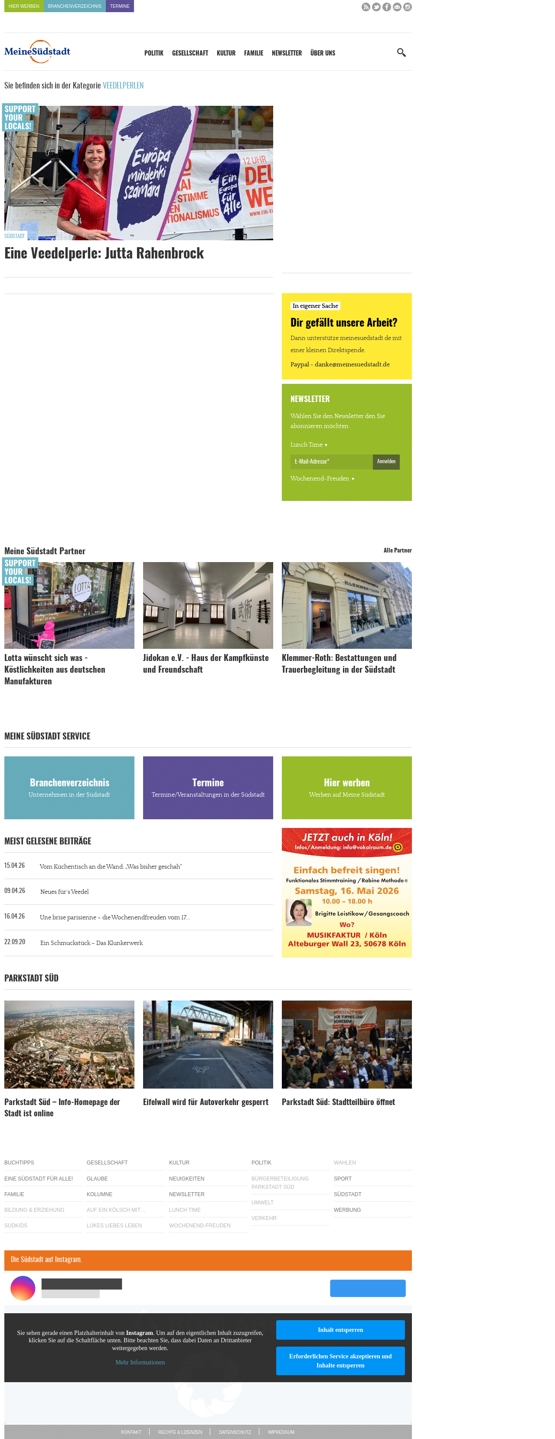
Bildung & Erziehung (34, 1210)
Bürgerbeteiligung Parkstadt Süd (280, 1183)
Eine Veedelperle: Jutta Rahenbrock (104, 254)
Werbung (347, 1210)
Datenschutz (235, 1432)
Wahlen (345, 1163)
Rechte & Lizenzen (180, 1432)
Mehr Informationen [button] (140, 1362)
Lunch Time (307, 445)
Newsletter (287, 54)
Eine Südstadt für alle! (38, 1179)
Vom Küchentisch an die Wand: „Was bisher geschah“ (111, 866)
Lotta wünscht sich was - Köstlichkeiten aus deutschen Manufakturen (54, 670)
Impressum (281, 1432)
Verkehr (264, 1218)
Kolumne (99, 1194)
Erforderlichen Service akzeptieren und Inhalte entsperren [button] (340, 1361)
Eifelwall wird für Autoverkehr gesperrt (205, 1103)
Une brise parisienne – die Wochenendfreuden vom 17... (115, 917)
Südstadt (14, 236)
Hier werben (24, 6)
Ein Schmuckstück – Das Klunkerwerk (91, 943)
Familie (253, 54)
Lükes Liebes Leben (114, 1226)
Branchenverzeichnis (74, 6)
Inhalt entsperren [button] (340, 1330)
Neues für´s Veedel (64, 892)
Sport (343, 1179)
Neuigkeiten (186, 1179)
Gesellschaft (190, 54)
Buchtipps (19, 1163)
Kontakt (131, 1432)
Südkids (15, 1226)
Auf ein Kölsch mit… (116, 1210)
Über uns (322, 54)
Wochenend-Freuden (320, 478)
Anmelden (386, 461)
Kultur (226, 54)
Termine (120, 6)
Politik (153, 54)
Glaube (97, 1179)
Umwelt (262, 1203)
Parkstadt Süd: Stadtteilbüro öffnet (338, 1103)
